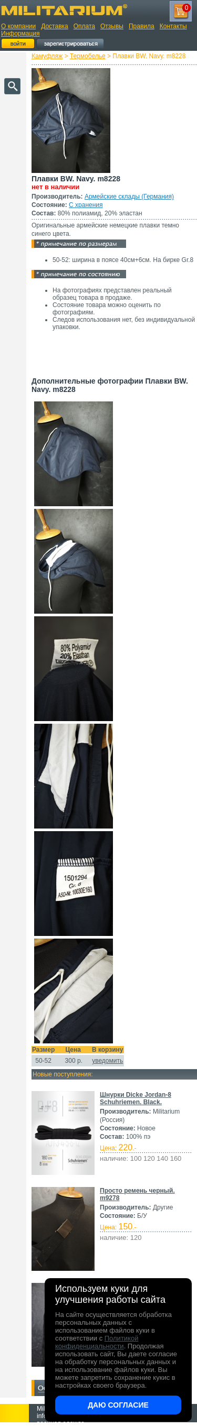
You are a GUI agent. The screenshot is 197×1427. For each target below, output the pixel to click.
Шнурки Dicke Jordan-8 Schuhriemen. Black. (135, 1098)
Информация (20, 33)
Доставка (54, 26)
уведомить (107, 1060)
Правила (141, 26)
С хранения (85, 205)
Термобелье (88, 56)
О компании (18, 26)
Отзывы (111, 26)
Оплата (84, 26)
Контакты (173, 26)
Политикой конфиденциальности (96, 1342)
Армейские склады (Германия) (129, 196)
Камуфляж (47, 56)
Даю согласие (118, 1405)
